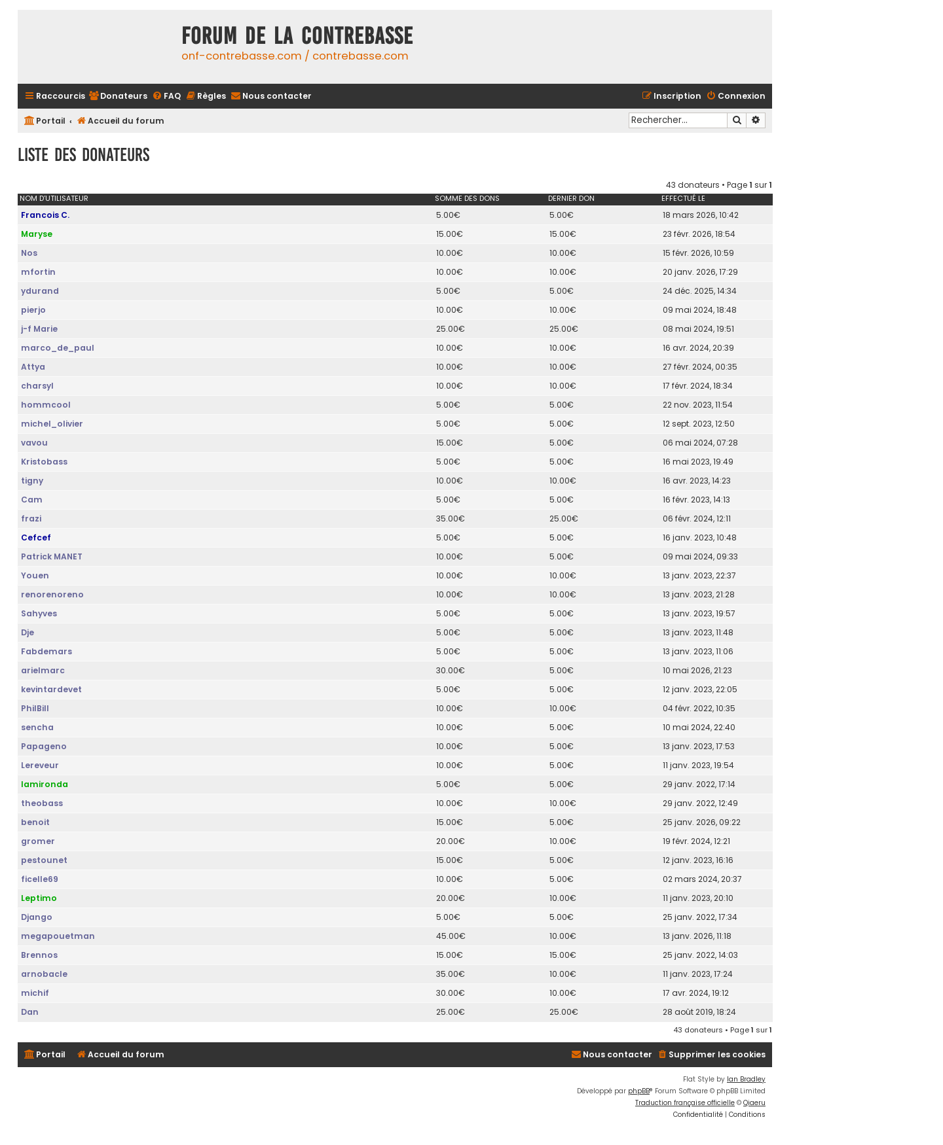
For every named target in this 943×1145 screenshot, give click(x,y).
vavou (34, 442)
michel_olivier (52, 423)
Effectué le (683, 198)
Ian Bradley (746, 1079)
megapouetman (58, 936)
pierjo (33, 309)
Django (36, 917)
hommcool (46, 404)
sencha (37, 727)
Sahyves (39, 613)
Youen (35, 575)
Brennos (39, 954)
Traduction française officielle (685, 1103)
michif (35, 992)
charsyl (37, 385)
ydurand (40, 290)
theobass (42, 803)
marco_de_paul (57, 347)
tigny (32, 480)
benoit (35, 822)
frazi (31, 518)
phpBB (639, 1091)
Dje (27, 632)
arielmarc (43, 670)
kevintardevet (51, 689)
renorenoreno (52, 594)
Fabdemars (46, 651)
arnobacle (44, 973)
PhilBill (35, 708)
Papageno (44, 746)
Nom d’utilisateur (54, 198)
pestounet (44, 860)
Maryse (36, 233)
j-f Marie (39, 328)
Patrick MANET (52, 556)
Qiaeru (754, 1103)
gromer (38, 841)
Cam (32, 499)
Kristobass (44, 461)
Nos (29, 252)
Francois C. (45, 214)
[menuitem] (117, 96)
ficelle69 (39, 879)
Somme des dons (467, 198)
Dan (30, 1011)
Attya (33, 366)
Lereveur (40, 765)
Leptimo (39, 898)
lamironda (44, 784)
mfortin (38, 271)
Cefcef (36, 537)
